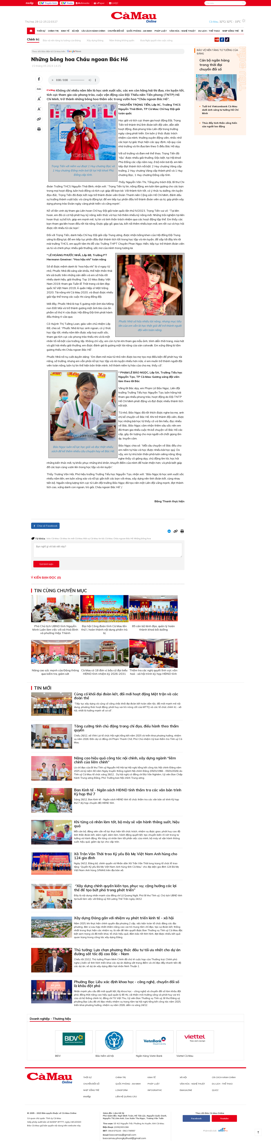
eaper (101, 3)
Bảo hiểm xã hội (105, 1055)
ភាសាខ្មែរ (29, 3)
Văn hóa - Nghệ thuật (182, 31)
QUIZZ (215, 1090)
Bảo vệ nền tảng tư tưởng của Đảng (62, 40)
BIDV (58, 1055)
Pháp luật (161, 31)
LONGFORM (121, 1090)
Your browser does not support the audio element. (74, 80)
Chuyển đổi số (116, 31)
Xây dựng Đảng (95, 40)
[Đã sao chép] (39, 119)
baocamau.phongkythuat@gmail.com (124, 1138)
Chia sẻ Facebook (45, 525)
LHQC (115, 3)
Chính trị (53, 31)
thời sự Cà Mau (90, 538)
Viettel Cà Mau (184, 1055)
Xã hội (75, 31)
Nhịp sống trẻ (230, 31)
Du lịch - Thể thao (209, 31)
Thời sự (41, 31)
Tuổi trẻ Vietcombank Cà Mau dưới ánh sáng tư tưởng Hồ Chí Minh (220, 110)
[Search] (225, 3)
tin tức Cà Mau (106, 538)
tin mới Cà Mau (75, 538)
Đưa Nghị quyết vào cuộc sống (156, 40)
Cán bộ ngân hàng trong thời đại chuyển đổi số (214, 64)
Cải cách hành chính (93, 31)
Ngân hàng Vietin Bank (149, 1055)
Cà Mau (63, 538)
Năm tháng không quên (121, 40)
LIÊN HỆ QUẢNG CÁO (126, 1096)
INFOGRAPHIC (155, 1090)
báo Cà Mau (53, 538)
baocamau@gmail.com (122, 1134)
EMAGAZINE (186, 1090)
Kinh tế (65, 31)
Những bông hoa (142, 538)
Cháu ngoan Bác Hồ (123, 538)
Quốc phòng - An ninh (139, 31)
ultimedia (82, 3)
